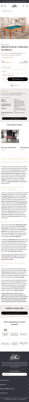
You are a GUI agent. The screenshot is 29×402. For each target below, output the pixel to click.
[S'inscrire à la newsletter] (25, 374)
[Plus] (6, 79)
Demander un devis (17, 79)
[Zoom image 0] (14, 28)
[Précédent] (2, 136)
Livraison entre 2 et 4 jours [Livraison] (23, 62)
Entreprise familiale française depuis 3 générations (5, 332)
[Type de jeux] (14, 67)
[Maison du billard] (14, 6)
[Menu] (2, 6)
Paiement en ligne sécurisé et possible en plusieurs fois (23, 341)
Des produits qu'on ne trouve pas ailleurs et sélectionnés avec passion (14, 332)
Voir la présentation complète (15, 118)
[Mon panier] (27, 6)
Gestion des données (21, 399)
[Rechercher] (5, 6)
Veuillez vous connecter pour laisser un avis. (15, 313)
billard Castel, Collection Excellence (8, 147)
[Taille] (14, 71)
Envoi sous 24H (14, 85)
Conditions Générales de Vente (10, 399)
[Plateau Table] (14, 75)
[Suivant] (28, 28)
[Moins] (2, 79)
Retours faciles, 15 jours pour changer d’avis (23, 331)
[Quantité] (4, 79)
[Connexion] (24, 6)
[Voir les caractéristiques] (3, 114)
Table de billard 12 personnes (6, 11)
